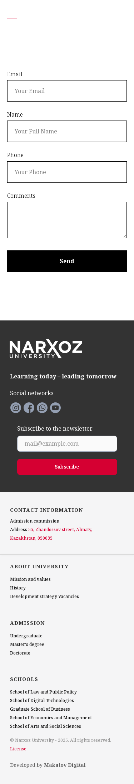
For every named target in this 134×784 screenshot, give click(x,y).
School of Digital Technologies (42, 700)
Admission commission (34, 521)
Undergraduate (26, 636)
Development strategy (33, 596)
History (18, 588)
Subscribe (67, 466)
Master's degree (27, 644)
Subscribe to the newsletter (55, 428)
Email (15, 74)
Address (18, 529)
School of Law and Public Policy (43, 692)
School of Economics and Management (51, 718)
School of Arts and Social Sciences (45, 726)
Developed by (48, 764)
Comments (21, 196)
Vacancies (68, 596)
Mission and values (30, 579)
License (18, 749)
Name (15, 114)
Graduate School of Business (40, 709)
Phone (15, 155)
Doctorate (20, 653)
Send (67, 261)
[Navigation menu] (12, 16)
